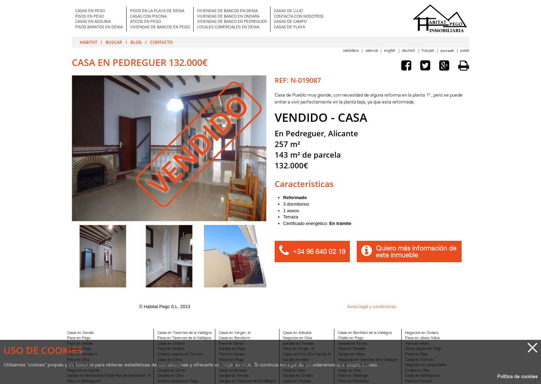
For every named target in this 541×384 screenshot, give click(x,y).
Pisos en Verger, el (298, 349)
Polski (464, 51)
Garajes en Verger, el (236, 365)
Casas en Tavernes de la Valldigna (184, 333)
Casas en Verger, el (234, 333)
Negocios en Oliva (297, 338)
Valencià (372, 51)
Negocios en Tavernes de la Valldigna (368, 360)
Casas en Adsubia (297, 333)
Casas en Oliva (78, 365)
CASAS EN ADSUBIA (93, 22)
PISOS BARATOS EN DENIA (99, 27)
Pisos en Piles (416, 354)
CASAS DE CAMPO (290, 22)
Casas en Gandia (80, 333)
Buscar (114, 42)
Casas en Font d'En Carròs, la (307, 354)
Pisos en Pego (78, 338)
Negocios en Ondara (421, 333)
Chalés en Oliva (417, 370)
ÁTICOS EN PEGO (145, 22)
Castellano (351, 51)
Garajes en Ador (296, 360)
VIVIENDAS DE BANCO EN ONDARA (228, 16)
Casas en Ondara (171, 344)
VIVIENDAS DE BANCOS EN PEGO (160, 27)
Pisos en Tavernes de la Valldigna (184, 338)
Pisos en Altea (416, 344)
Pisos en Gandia (80, 344)
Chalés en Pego (350, 338)
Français (428, 51)
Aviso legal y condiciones (371, 306)
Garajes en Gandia (352, 365)
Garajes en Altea (351, 354)
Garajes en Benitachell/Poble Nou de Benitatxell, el (108, 376)
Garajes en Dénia (171, 370)
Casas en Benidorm (234, 338)
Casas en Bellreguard (422, 376)
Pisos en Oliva (78, 360)
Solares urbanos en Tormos (180, 354)
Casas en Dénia (169, 360)
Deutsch (409, 51)
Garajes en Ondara (298, 376)
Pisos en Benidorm (82, 354)
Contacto (161, 42)
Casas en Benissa (233, 370)
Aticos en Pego (231, 360)
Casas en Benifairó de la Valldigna (365, 333)
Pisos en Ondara (170, 349)
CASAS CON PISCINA (148, 16)
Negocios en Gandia (83, 370)
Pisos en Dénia (231, 344)
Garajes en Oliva (170, 376)
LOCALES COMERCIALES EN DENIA (228, 27)
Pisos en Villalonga (352, 376)
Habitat (88, 42)
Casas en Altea (169, 365)
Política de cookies (517, 377)
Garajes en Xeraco (352, 344)
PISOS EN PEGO (89, 16)
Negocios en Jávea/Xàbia (425, 365)
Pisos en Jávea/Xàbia (422, 338)
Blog (136, 42)
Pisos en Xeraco (232, 354)
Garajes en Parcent (298, 365)
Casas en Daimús (419, 360)
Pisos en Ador (294, 370)
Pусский (448, 51)
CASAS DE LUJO (288, 11)
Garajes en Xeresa (233, 376)
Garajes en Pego (232, 349)
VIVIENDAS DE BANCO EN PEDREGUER (232, 22)
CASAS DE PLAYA (289, 27)
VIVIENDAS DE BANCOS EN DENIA (227, 11)
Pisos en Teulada (351, 349)
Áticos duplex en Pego (423, 349)
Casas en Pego (79, 349)
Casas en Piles (349, 370)
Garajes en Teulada (298, 344)
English (390, 51)
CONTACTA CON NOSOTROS (299, 16)
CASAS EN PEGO (90, 11)
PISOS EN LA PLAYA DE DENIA (157, 11)
